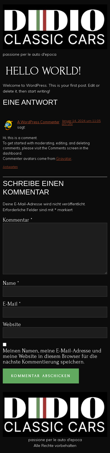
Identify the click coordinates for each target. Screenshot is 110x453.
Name (11, 283)
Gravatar (63, 158)
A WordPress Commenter (38, 122)
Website (12, 324)
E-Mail (12, 304)
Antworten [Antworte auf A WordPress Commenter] (10, 167)
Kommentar (17, 220)
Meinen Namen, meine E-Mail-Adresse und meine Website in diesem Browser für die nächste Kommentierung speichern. (52, 356)
